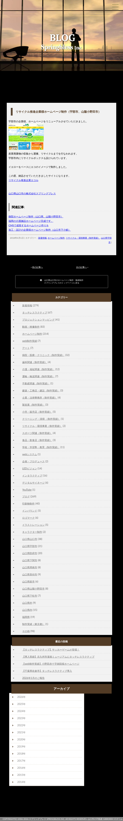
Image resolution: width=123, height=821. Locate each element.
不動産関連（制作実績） (36, 383)
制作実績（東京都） (33, 624)
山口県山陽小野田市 (33, 588)
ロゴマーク (28, 517)
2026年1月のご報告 (33, 677)
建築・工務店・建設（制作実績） (41, 390)
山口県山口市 (29, 538)
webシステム (29, 454)
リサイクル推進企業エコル (23, 180)
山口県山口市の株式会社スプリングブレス (32, 193)
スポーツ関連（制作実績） (37, 433)
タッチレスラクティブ (34, 312)
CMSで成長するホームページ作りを (29, 225)
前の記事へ (37, 267)
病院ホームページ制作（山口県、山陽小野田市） (36, 216)
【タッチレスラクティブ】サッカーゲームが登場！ (50, 649)
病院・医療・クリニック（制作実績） (43, 355)
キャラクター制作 (32, 531)
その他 (26, 631)
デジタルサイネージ (33, 482)
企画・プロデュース (33, 461)
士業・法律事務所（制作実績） (39, 397)
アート (26, 347)
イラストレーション (33, 524)
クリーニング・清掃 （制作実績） (41, 418)
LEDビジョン (29, 468)
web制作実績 (29, 340)
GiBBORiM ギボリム (112, 819)
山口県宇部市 (29, 546)
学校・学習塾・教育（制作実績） (41, 447)
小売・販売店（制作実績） (37, 411)
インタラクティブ (32, 475)
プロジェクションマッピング (38, 319)
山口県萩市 (28, 581)
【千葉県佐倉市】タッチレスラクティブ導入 (47, 670)
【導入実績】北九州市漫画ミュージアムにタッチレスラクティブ (58, 656)
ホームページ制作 (56, 238)
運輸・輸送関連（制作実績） (38, 376)
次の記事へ (81, 267)
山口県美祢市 (29, 574)
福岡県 (26, 616)
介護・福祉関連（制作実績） (38, 369)
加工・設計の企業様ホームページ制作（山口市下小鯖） (40, 229)
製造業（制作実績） (33, 404)
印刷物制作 (28, 503)
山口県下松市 (29, 595)
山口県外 (27, 602)
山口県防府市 (29, 553)
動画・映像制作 (31, 326)
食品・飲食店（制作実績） (37, 440)
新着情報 (42, 238)
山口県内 (27, 609)
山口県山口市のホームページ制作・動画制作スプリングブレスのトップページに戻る (62, 281)
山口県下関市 (29, 560)
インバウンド (29, 510)
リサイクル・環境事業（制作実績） (83, 238)
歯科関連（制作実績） (34, 362)
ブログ (26, 496)
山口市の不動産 (95, 819)
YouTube (27, 489)
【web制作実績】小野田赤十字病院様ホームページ (50, 663)
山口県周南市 (29, 567)
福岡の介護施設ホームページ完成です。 (31, 220)
